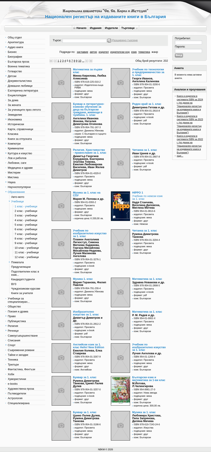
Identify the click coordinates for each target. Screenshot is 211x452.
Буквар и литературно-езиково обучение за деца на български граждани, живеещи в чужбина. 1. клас (88, 109)
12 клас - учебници (27, 257)
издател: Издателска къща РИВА (88, 86)
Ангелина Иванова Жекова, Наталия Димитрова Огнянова (87, 121)
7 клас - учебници (26, 234)
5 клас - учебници (26, 224)
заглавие (82, 52)
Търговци (129, 28)
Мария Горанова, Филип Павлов (89, 284)
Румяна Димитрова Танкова (145, 235)
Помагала (17, 262)
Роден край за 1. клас (146, 104)
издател (104, 52)
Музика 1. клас (83, 278)
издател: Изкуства (143, 427)
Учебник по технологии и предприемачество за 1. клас (148, 72)
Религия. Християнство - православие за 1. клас (89, 151)
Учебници (17, 201)
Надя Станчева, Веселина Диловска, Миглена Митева (146, 205)
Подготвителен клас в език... (25, 273)
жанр (155, 52)
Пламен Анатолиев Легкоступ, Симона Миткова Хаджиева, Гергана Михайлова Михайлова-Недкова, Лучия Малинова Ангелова (87, 248)
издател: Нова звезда (145, 392)
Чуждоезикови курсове (25, 288)
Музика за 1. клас (144, 412)
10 (79, 60)
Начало (79, 28)
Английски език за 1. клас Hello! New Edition (88, 346)
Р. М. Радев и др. (143, 315)
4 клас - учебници (26, 220)
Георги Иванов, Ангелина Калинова (145, 80)
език (134, 52)
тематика (144, 52)
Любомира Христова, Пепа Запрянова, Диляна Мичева (146, 418)
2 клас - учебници (26, 211)
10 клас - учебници (27, 247)
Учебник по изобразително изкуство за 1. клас (90, 233)
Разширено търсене (125, 40)
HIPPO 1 (137, 192)
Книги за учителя (22, 293)
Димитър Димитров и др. (87, 319)
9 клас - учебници (26, 243)
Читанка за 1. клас (144, 149)
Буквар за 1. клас (84, 377)
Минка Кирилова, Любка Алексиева (89, 77)
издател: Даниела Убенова (89, 130)
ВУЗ (13, 284)
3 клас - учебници (26, 215)
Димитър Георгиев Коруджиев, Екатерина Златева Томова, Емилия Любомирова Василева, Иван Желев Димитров (88, 163)
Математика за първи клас (87, 71)
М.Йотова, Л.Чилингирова (142, 385)
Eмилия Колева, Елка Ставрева (87, 352)
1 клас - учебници (26, 206)
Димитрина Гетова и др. (148, 107)
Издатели (111, 28)
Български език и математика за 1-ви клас (148, 379)
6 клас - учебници (26, 229)
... (83, 60)
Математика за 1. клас (147, 278)
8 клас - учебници (26, 238)
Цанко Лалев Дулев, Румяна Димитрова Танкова (87, 418)
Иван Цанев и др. (144, 153)
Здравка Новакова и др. (148, 282)
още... (180, 155)
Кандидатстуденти (23, 279)
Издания (95, 28)
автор (93, 52)
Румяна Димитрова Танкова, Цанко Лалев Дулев (88, 383)
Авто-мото (17, 196)
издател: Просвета (144, 87)
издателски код (120, 52)
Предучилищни (21, 266)
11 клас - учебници (27, 252)
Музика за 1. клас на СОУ (86, 194)
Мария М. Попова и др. (88, 198)
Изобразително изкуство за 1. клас (86, 313)
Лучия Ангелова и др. (147, 353)
